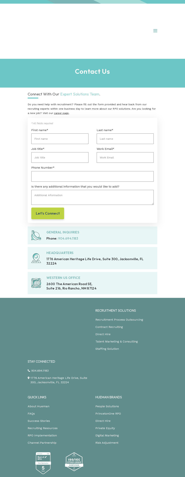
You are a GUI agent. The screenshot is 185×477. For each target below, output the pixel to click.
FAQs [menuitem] (31, 349)
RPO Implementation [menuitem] (42, 370)
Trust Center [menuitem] (90, 453)
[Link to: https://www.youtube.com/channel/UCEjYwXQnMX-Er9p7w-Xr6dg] (107, 470)
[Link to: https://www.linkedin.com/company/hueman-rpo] (76, 470)
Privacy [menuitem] (56, 453)
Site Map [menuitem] (111, 453)
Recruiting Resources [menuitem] (43, 363)
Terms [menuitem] (71, 453)
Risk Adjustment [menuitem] (106, 378)
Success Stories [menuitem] (39, 356)
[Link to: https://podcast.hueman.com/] (117, 470)
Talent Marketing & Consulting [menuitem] (116, 309)
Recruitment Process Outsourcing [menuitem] (119, 287)
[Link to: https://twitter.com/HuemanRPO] (96, 470)
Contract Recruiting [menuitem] (109, 294)
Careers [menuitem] (128, 453)
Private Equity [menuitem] (105, 363)
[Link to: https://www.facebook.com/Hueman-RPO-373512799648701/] (67, 470)
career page (61, 81)
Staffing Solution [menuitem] (107, 316)
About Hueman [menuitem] (38, 341)
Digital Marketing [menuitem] (107, 370)
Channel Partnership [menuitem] (42, 378)
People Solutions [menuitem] (107, 341)
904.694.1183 (68, 206)
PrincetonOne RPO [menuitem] (108, 349)
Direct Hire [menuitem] (103, 302)
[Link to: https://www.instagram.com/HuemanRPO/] (86, 470)
